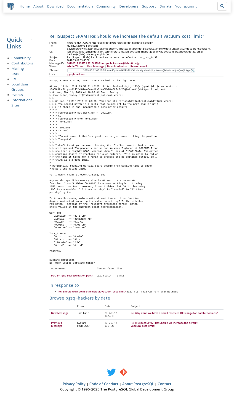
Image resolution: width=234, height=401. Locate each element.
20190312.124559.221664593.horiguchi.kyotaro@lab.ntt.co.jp (103, 63)
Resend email (138, 66)
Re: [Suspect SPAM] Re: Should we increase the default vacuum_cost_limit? (164, 324)
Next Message (59, 313)
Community (106, 6)
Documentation (80, 6)
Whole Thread (75, 66)
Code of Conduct (103, 384)
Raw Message (95, 66)
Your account (186, 6)
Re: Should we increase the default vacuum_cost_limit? (92, 291)
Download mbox (117, 66)
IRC (14, 79)
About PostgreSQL (138, 384)
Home (25, 6)
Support (149, 6)
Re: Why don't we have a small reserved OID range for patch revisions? (174, 313)
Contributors (22, 63)
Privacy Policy (74, 384)
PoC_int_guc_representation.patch (72, 275)
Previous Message (56, 324)
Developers (128, 6)
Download (55, 6)
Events (17, 94)
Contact (164, 384)
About (38, 6)
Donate (166, 6)
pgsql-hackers (76, 74)
